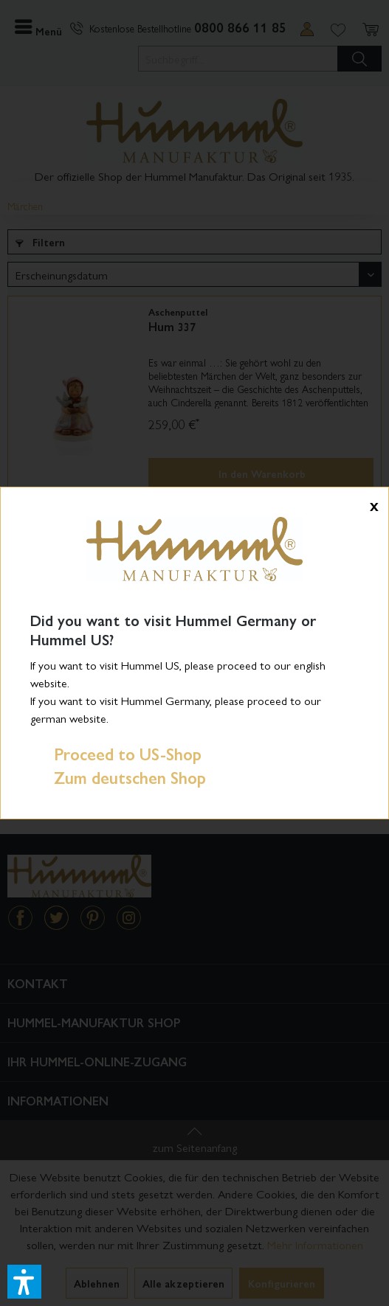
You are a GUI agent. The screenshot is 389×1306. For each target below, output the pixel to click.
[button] (24, 1282)
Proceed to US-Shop (116, 753)
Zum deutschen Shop (118, 777)
